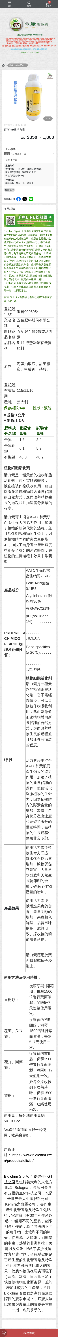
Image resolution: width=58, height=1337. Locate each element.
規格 (7, 153)
